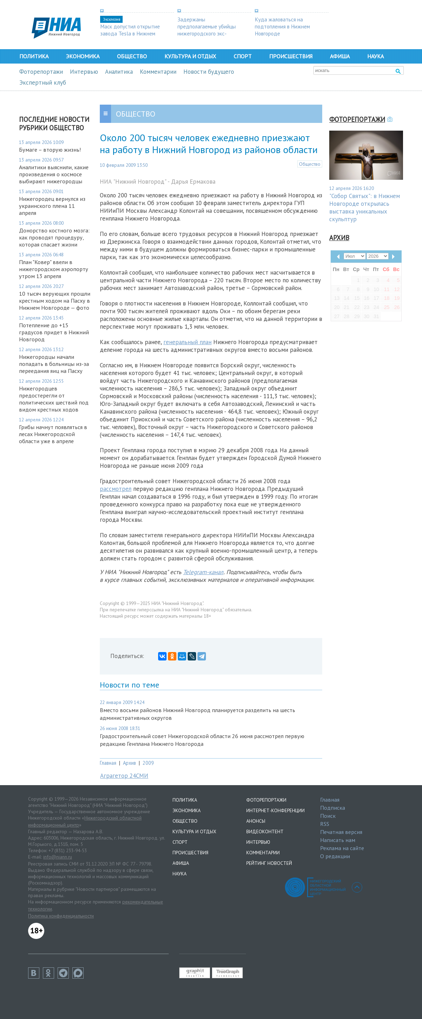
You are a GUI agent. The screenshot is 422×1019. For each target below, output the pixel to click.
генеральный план (187, 342)
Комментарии (158, 71)
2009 (148, 763)
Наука (375, 56)
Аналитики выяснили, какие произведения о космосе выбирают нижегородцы (54, 174)
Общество (132, 56)
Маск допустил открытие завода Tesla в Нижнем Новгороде (130, 33)
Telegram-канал (203, 572)
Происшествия (290, 56)
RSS (324, 823)
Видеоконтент (265, 831)
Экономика (82, 56)
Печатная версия (341, 831)
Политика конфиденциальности (61, 916)
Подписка (332, 807)
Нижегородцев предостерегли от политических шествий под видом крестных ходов (54, 399)
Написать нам (337, 839)
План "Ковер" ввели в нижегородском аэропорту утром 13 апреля (53, 269)
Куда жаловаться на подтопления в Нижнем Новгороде (282, 26)
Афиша (340, 56)
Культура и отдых (190, 56)
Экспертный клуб (42, 82)
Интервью (84, 71)
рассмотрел (115, 489)
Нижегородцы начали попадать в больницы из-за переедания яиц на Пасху (54, 363)
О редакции (335, 856)
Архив (129, 763)
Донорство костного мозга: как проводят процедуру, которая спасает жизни (54, 237)
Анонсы (255, 821)
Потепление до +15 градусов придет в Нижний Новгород (54, 332)
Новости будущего (208, 71)
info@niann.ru (57, 857)
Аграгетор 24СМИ (124, 776)
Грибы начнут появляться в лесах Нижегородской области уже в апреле (53, 434)
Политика (33, 56)
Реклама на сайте (342, 848)
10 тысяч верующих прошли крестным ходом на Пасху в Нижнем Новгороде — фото (54, 300)
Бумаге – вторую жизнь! (50, 149)
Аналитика (119, 71)
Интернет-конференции (275, 810)
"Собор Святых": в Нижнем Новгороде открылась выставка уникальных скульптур (364, 207)
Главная (108, 763)
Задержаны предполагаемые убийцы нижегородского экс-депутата (206, 30)
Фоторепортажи (41, 71)
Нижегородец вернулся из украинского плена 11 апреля (52, 205)
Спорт (243, 56)
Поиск (328, 815)
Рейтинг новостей (269, 863)
